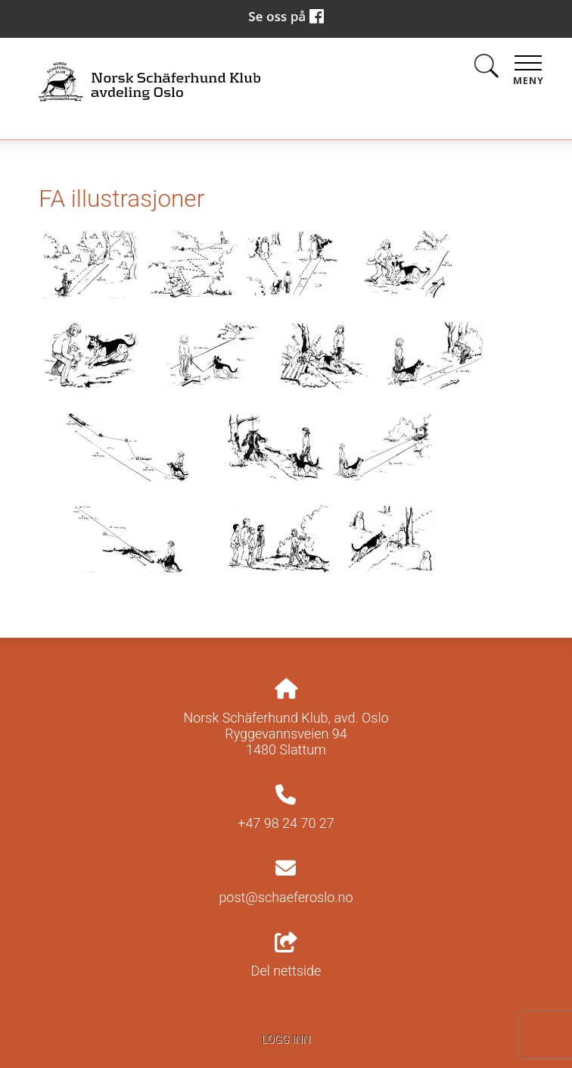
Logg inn (286, 1039)
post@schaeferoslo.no (286, 897)
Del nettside (286, 955)
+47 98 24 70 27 (286, 823)
